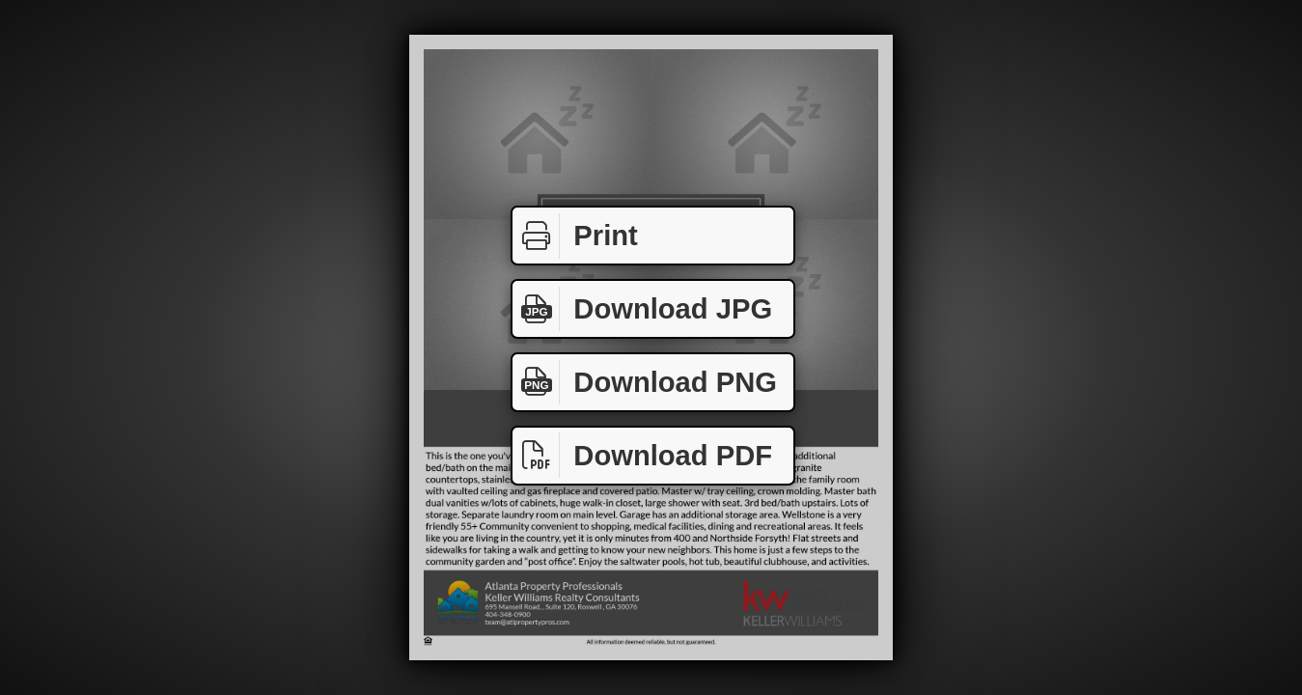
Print (575, 236)
